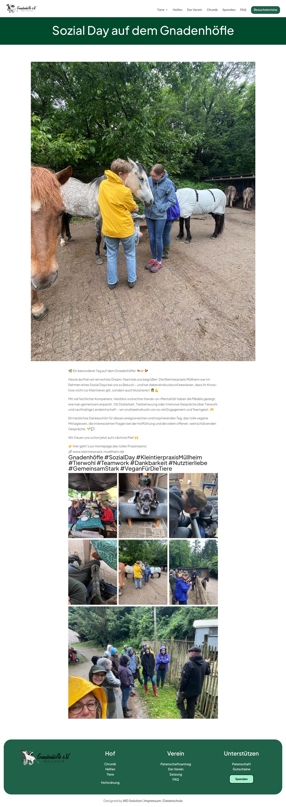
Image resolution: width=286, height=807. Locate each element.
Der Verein (194, 10)
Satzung (175, 774)
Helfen (177, 10)
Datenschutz (173, 801)
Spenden (228, 10)
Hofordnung (110, 782)
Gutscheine (241, 769)
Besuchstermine (265, 10)
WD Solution (132, 801)
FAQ (243, 10)
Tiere (160, 10)
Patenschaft (241, 764)
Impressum (152, 801)
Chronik (212, 10)
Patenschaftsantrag (175, 764)
